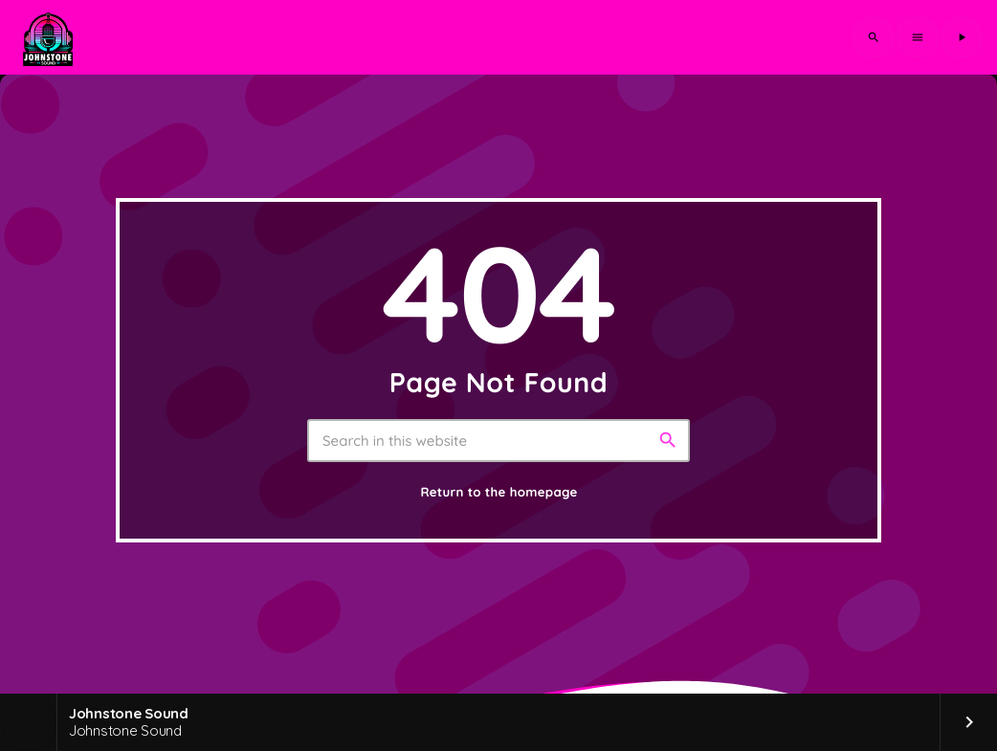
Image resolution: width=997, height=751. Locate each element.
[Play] (962, 37)
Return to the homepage (498, 492)
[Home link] (47, 37)
